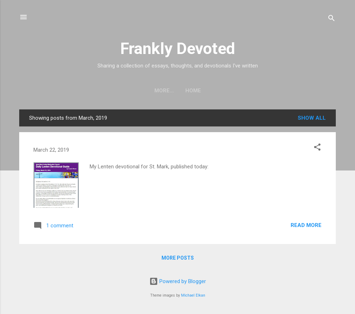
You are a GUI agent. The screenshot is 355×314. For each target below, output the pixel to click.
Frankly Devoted (177, 48)
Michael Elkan (193, 295)
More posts (177, 258)
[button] (317, 148)
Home (177, 90)
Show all (312, 118)
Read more (306, 225)
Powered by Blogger (177, 281)
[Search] (331, 19)
